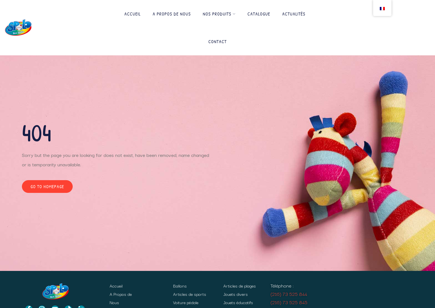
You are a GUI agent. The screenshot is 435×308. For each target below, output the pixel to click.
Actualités (293, 14)
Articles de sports (189, 294)
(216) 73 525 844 (288, 293)
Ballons (180, 285)
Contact (217, 41)
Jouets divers (235, 294)
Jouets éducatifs (238, 302)
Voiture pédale (185, 302)
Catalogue (258, 14)
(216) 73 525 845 (288, 302)
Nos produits (219, 14)
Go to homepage (47, 186)
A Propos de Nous (172, 14)
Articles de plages (239, 285)
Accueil (132, 14)
